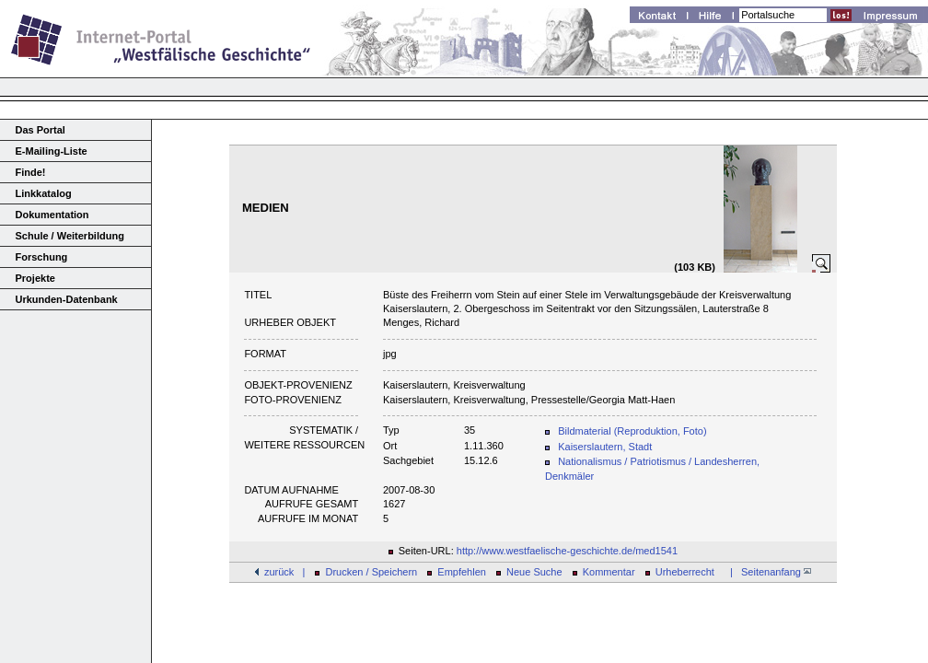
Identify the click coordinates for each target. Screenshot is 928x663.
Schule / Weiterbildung (70, 235)
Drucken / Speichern (372, 571)
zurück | (284, 571)
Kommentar (609, 571)
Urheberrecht (684, 571)
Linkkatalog (44, 193)
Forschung (42, 256)
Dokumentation (52, 214)
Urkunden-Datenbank (67, 299)
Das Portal (40, 129)
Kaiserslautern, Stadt (605, 446)
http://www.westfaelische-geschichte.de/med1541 (567, 550)
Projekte (35, 278)
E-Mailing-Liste (51, 151)
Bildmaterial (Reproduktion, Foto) (632, 430)
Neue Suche (534, 571)
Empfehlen (461, 571)
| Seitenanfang (768, 571)
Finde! (31, 172)
